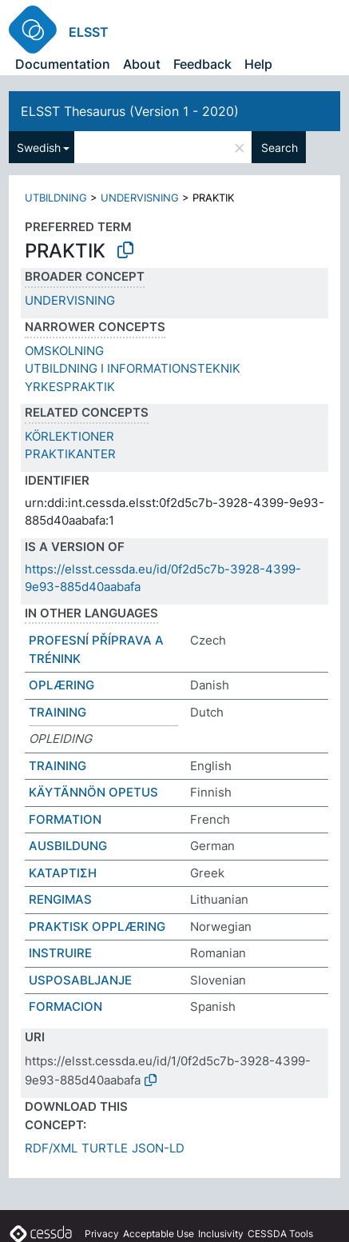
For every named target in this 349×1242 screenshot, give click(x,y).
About (142, 64)
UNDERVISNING (140, 197)
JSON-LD (158, 1148)
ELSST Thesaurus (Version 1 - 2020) (130, 111)
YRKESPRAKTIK (70, 386)
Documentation (62, 64)
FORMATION (65, 819)
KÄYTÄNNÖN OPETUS (93, 792)
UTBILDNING (56, 197)
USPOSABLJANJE (80, 980)
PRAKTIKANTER (70, 453)
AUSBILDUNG (68, 845)
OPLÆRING (61, 685)
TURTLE (104, 1148)
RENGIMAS (60, 899)
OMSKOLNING (64, 350)
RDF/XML (51, 1148)
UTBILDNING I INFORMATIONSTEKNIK (132, 368)
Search (279, 147)
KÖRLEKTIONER (69, 436)
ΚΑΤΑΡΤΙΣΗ (63, 873)
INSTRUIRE (60, 952)
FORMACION (65, 1006)
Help (258, 64)
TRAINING (57, 712)
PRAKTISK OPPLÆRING (97, 926)
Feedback (202, 64)
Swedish (39, 147)
